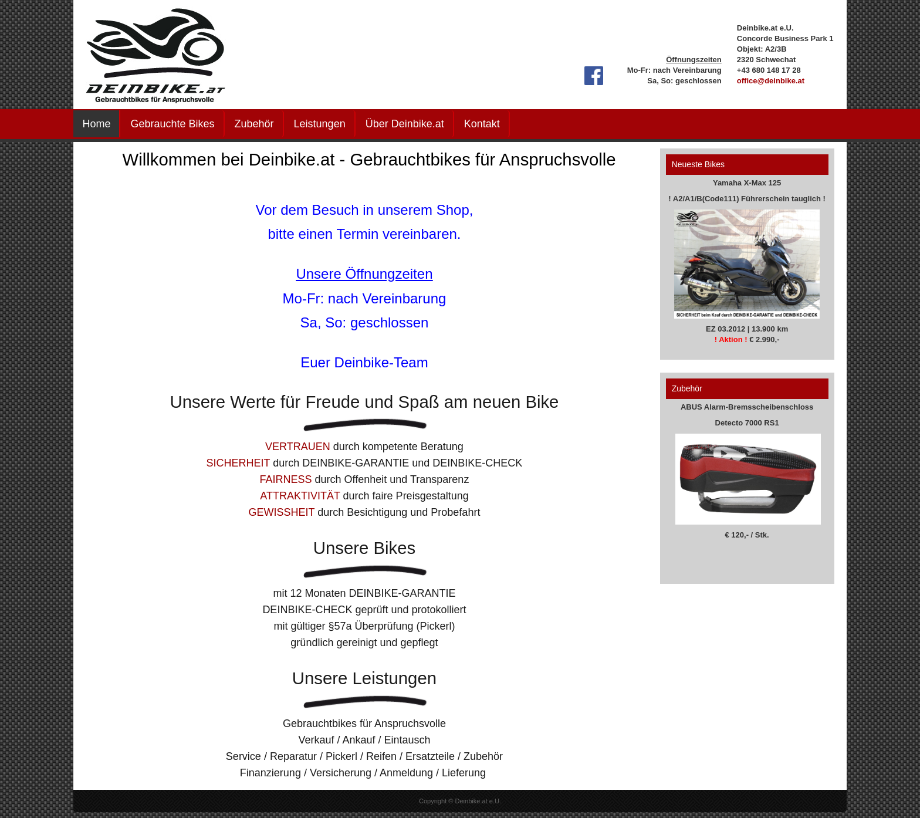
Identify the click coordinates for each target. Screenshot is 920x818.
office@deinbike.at (770, 80)
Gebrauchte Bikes (172, 124)
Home (96, 124)
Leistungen (320, 124)
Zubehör (254, 124)
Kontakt (482, 124)
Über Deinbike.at (405, 124)
